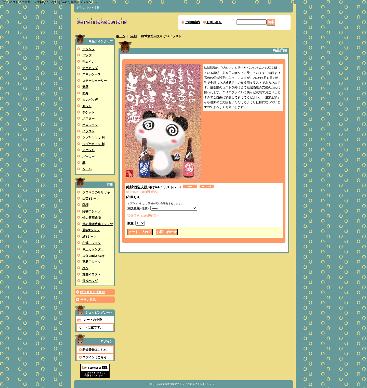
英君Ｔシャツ (91, 262)
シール (86, 169)
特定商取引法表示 (92, 292)
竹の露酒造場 (91, 217)
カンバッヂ (90, 99)
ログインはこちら (94, 357)
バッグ (86, 55)
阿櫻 (85, 205)
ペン (85, 268)
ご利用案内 (192, 22)
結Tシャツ (89, 236)
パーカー (88, 156)
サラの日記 (88, 300)
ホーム (120, 36)
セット (86, 106)
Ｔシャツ (88, 49)
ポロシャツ (90, 125)
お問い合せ (214, 22)
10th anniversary (93, 255)
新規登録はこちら (94, 350)
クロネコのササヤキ (96, 192)
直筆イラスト (91, 274)
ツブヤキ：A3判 (93, 144)
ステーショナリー (94, 81)
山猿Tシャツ (91, 198)
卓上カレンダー (93, 249)
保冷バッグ (90, 281)
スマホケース (91, 74)
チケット (88, 112)
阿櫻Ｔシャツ (91, 211)
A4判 (133, 36)
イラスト (88, 131)
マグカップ (90, 68)
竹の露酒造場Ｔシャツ (97, 224)
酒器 (85, 87)
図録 (85, 93)
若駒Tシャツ (91, 230)
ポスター (88, 118)
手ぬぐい (88, 61)
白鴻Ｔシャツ (91, 243)
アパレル (88, 150)
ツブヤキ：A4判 (93, 137)
